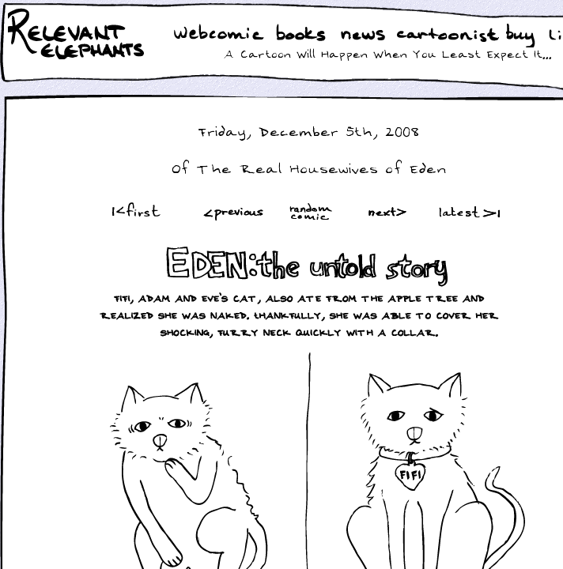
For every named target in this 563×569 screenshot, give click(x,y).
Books (302, 35)
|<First (135, 211)
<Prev (234, 211)
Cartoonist (450, 35)
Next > (391, 211)
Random (312, 211)
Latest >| (466, 211)
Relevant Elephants (78, 55)
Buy (522, 37)
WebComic (222, 35)
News (363, 35)
